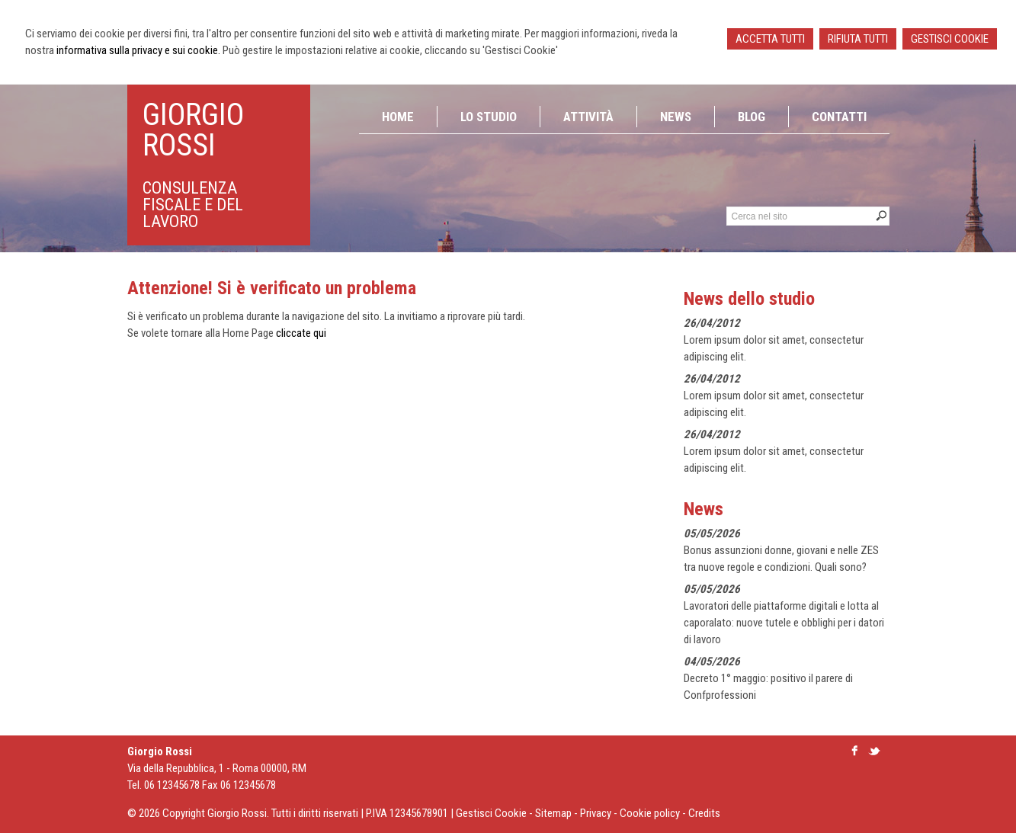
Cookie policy (650, 813)
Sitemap (553, 813)
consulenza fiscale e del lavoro (193, 204)
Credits (704, 813)
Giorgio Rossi (193, 130)
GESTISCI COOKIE (950, 39)
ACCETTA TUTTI (770, 39)
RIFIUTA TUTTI (858, 39)
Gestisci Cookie (491, 813)
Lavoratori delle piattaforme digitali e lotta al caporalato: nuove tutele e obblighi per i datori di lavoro (784, 622)
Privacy (595, 813)
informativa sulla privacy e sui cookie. (138, 50)
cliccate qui (301, 333)
